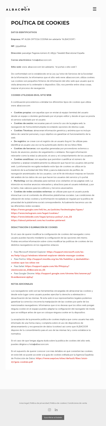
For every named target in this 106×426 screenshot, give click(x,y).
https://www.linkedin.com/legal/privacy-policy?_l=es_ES (41, 217)
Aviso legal (24, 403)
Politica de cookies (58, 403)
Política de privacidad (39, 403)
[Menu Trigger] (95, 8)
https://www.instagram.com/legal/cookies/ (35, 213)
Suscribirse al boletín (53, 417)
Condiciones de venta (77, 403)
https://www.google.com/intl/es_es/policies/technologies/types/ (47, 209)
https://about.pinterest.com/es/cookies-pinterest (38, 220)
